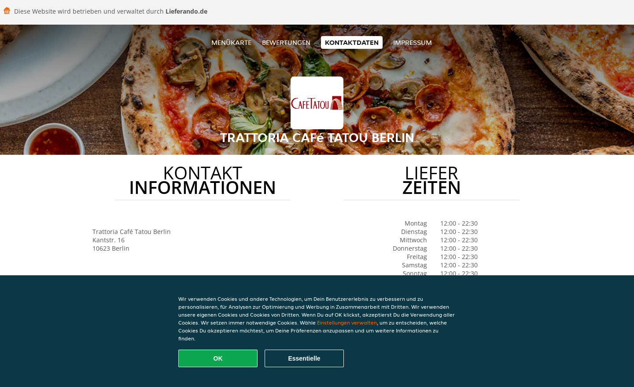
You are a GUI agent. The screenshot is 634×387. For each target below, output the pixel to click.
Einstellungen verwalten (347, 322)
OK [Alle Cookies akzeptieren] (218, 358)
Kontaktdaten (352, 42)
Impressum (412, 42)
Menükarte (231, 42)
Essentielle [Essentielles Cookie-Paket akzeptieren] (304, 358)
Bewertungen (286, 42)
